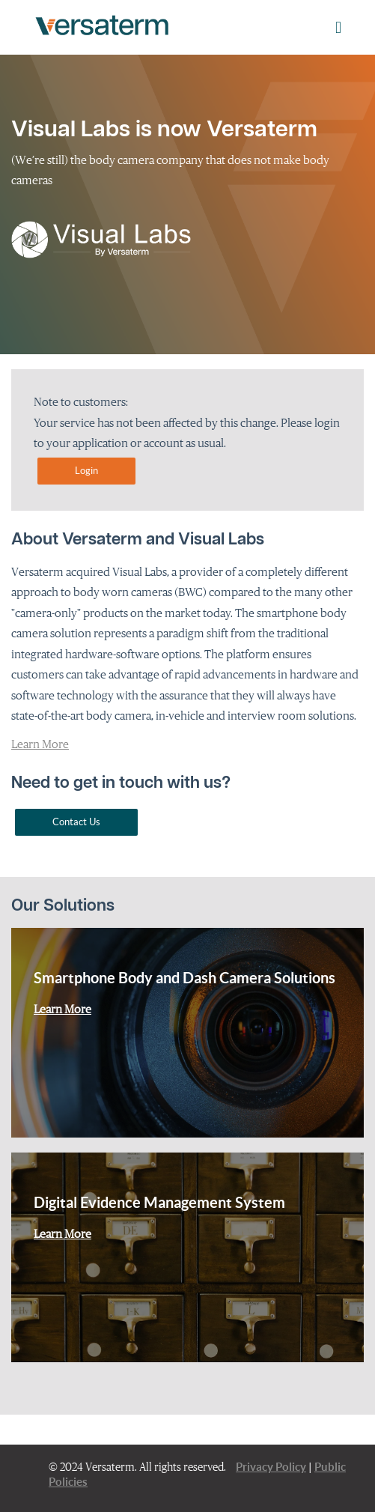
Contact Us (76, 822)
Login (86, 470)
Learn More (40, 743)
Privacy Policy (271, 1466)
